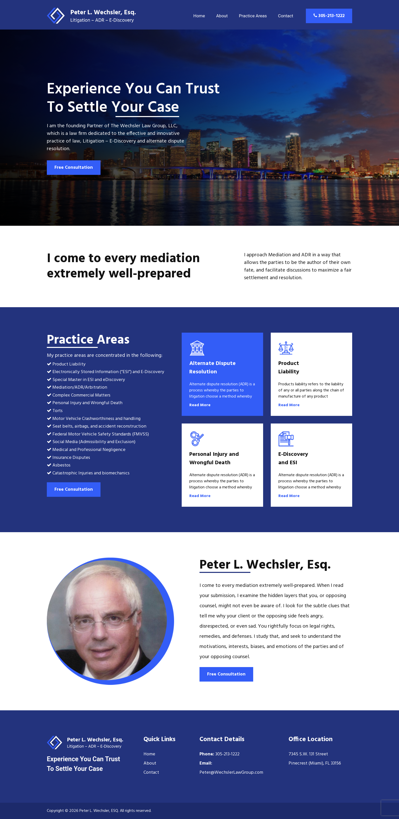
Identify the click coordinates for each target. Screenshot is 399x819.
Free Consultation (73, 167)
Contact (285, 15)
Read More (199, 405)
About (222, 15)
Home (199, 15)
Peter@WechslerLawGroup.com (231, 772)
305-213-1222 (329, 16)
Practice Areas (253, 15)
